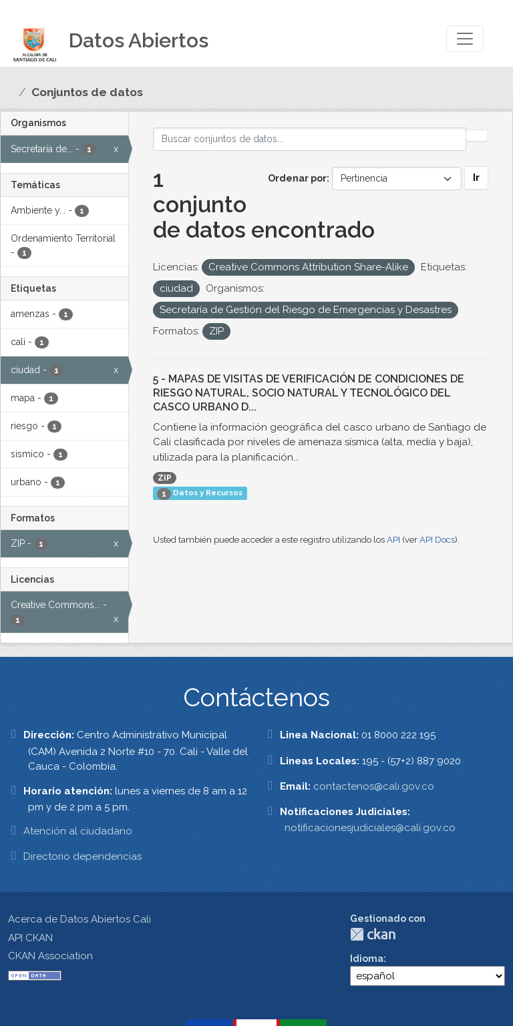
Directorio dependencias (82, 856)
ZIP (165, 478)
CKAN (372, 934)
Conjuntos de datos (87, 92)
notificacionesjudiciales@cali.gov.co (370, 828)
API (393, 540)
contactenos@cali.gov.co (373, 786)
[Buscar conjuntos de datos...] (310, 139)
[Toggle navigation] (465, 38)
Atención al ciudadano (77, 831)
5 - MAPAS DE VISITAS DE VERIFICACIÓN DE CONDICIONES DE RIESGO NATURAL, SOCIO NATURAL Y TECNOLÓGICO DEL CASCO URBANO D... (308, 392)
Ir (476, 177)
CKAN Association (50, 956)
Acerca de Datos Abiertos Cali (79, 919)
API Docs (437, 540)
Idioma (366, 958)
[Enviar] (477, 136)
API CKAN (30, 938)
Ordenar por (297, 178)
